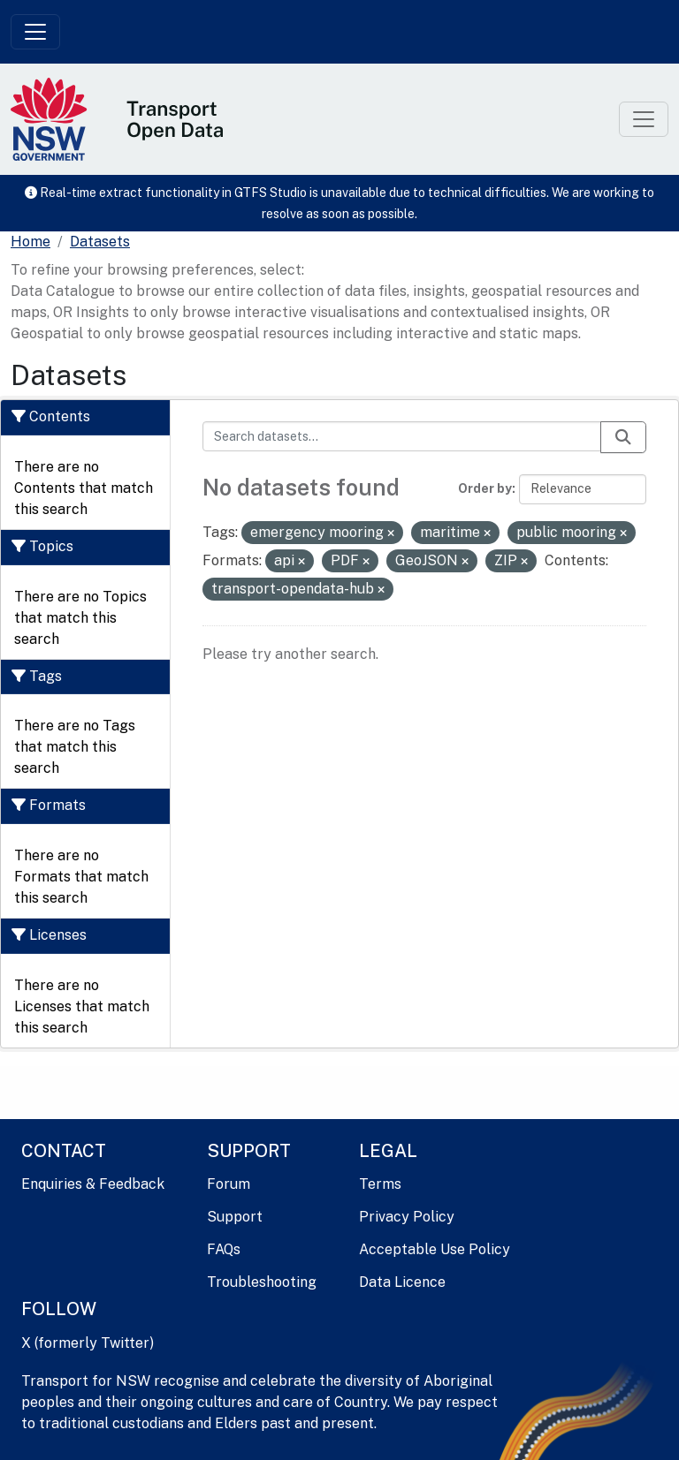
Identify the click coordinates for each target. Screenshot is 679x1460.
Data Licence (402, 1282)
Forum (228, 1184)
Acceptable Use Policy (434, 1249)
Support (235, 1216)
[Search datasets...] (402, 436)
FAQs (223, 1249)
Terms (380, 1184)
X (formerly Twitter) (87, 1343)
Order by (485, 488)
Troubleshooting (262, 1282)
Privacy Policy (406, 1216)
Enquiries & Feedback (92, 1184)
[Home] (30, 242)
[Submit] (623, 437)
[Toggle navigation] (35, 31)
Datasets (100, 241)
